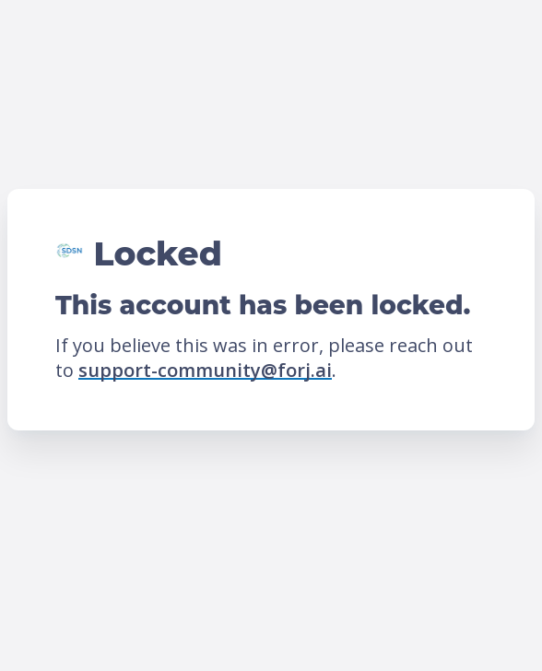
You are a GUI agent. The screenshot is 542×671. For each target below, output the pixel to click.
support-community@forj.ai (205, 370)
